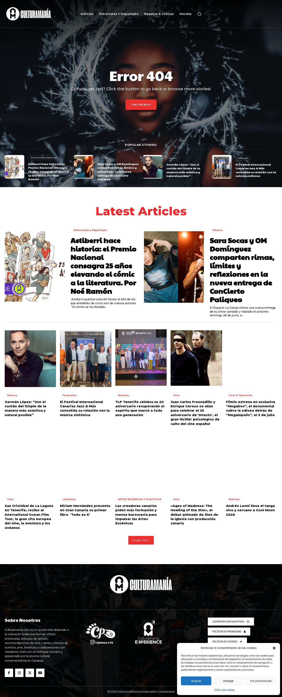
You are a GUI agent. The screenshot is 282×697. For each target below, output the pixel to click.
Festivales (243, 158)
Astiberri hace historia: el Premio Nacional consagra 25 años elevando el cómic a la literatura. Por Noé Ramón (48, 171)
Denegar (228, 681)
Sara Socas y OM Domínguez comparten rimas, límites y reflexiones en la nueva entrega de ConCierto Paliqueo (118, 171)
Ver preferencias (261, 681)
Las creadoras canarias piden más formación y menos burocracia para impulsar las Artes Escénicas (136, 514)
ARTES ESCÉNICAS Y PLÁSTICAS (140, 499)
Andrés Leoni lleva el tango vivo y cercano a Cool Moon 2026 (250, 510)
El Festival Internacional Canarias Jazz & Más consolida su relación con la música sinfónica (256, 170)
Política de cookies (224, 689)
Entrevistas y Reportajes (44, 157)
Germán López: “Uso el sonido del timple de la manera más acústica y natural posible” (183, 170)
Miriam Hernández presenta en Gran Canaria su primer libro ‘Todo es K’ (85, 510)
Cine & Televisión (240, 395)
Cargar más (141, 540)
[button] (274, 648)
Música (104, 157)
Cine (176, 395)
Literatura (69, 499)
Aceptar (196, 681)
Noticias (123, 395)
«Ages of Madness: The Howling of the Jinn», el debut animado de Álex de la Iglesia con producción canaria (194, 514)
